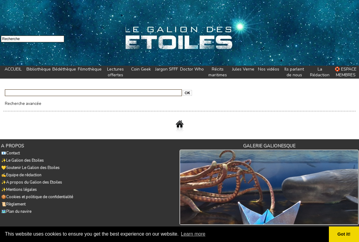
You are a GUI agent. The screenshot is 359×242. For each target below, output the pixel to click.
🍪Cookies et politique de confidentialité (37, 192)
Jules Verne (243, 69)
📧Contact (10, 152)
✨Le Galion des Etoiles (22, 159)
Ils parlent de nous (294, 72)
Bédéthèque (64, 69)
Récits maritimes (217, 72)
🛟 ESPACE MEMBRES (346, 72)
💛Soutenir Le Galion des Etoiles (30, 166)
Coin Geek (141, 69)
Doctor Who (192, 69)
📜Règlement (13, 199)
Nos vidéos (268, 69)
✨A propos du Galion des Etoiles (31, 179)
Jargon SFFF (166, 69)
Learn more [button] (193, 234)
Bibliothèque (38, 69)
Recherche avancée (22, 103)
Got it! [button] (344, 234)
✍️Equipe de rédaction (21, 172)
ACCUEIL (13, 69)
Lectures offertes (115, 72)
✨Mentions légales (19, 186)
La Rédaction (319, 72)
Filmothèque (90, 69)
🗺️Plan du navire (16, 206)
